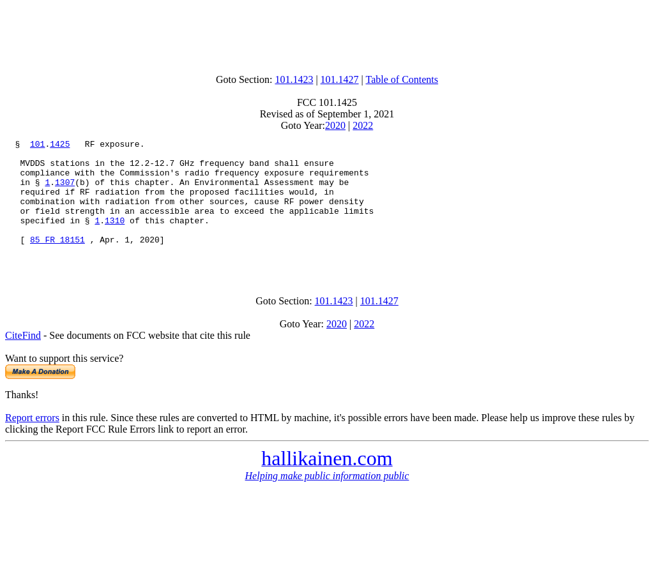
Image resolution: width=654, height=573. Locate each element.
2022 (363, 125)
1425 (60, 145)
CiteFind (23, 360)
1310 (115, 237)
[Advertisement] (327, 34)
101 (37, 145)
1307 (65, 191)
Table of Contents (402, 79)
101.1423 (294, 79)
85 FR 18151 (57, 260)
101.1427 (340, 79)
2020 (335, 125)
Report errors (32, 442)
